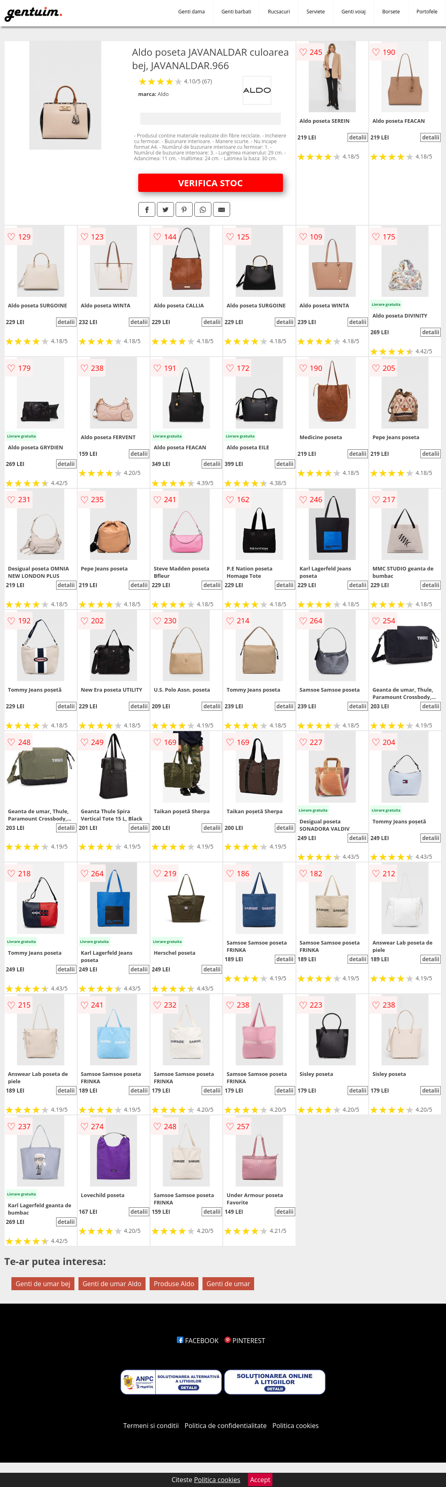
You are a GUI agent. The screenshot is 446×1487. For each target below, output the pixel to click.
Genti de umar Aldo (112, 1283)
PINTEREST (244, 1340)
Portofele (427, 11)
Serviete (316, 11)
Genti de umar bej (42, 1283)
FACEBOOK (198, 1340)
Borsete (391, 11)
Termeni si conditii (151, 1425)
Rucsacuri (279, 11)
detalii (357, 137)
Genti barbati (236, 11)
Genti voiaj (354, 11)
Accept (260, 1479)
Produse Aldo (174, 1283)
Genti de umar (228, 1283)
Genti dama (191, 11)
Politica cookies (295, 1425)
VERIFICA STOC (210, 182)
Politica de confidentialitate (226, 1425)
